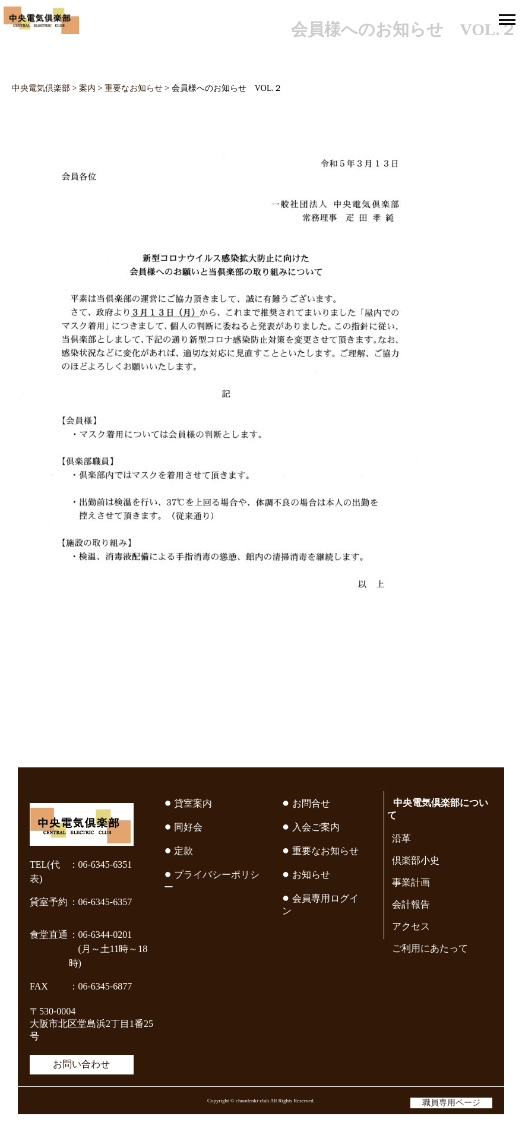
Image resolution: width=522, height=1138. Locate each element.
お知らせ (311, 875)
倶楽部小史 (415, 860)
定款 (183, 851)
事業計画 (411, 882)
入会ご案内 (316, 827)
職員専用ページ (451, 1102)
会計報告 (411, 904)
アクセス (411, 926)
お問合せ (311, 803)
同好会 (188, 827)
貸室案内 (193, 803)
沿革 (401, 838)
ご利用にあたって (430, 948)
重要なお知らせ (325, 851)
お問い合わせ (81, 1064)
